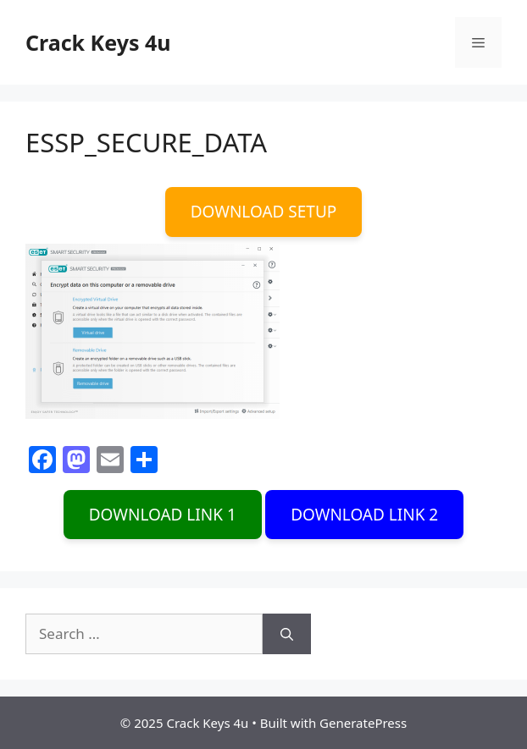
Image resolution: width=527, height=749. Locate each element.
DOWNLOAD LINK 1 (162, 515)
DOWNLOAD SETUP (264, 212)
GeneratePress (363, 722)
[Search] (287, 634)
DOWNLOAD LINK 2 (364, 515)
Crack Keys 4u (98, 42)
